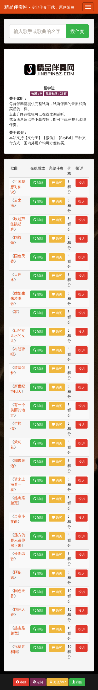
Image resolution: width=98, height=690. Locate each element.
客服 (21, 682)
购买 (57, 182)
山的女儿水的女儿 (17, 335)
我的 (77, 682)
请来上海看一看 (17, 484)
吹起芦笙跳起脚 (17, 224)
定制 (38, 682)
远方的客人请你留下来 (17, 540)
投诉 (81, 182)
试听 (38, 182)
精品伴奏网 (39, 6)
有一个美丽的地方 (17, 410)
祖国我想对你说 (17, 186)
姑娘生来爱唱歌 (17, 298)
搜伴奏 (77, 31)
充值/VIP (57, 682)
